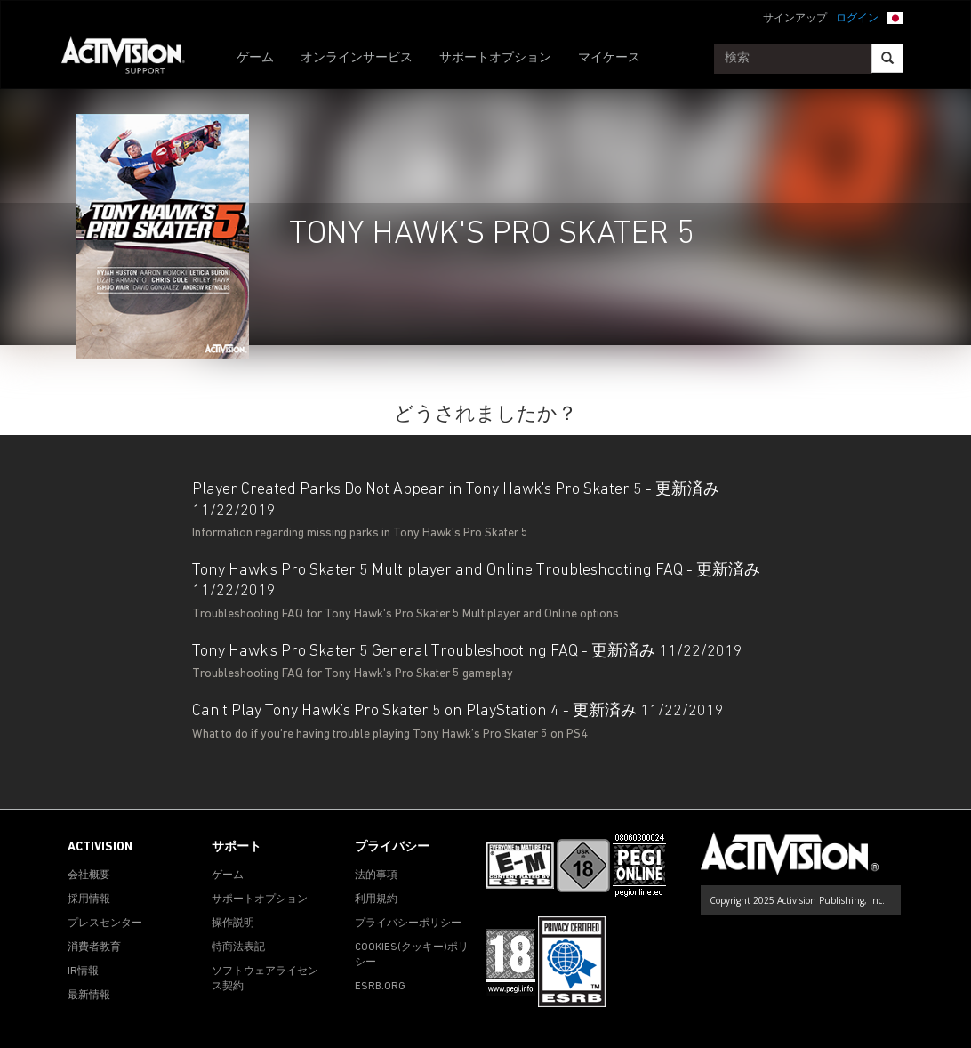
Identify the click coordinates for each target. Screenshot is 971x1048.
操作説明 (233, 923)
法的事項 (376, 875)
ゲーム (255, 58)
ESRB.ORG (380, 986)
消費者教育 (94, 947)
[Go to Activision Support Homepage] (132, 58)
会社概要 (89, 875)
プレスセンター (105, 923)
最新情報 (89, 995)
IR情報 (83, 971)
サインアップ (795, 18)
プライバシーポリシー (408, 923)
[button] (895, 17)
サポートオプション (495, 58)
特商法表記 (238, 947)
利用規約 (376, 899)
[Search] (887, 58)
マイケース (609, 58)
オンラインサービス (357, 58)
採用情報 (89, 899)
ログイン (857, 18)
